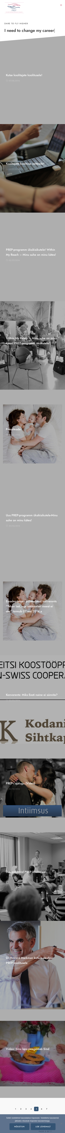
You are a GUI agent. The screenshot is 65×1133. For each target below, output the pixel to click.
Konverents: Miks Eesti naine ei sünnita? (32, 695)
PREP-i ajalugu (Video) (20, 783)
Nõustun (19, 1126)
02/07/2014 (13, 260)
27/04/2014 (13, 617)
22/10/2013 (13, 789)
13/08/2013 (13, 1054)
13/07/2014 (12, 169)
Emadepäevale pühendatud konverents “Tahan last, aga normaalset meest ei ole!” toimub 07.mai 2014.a (31, 606)
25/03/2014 (13, 700)
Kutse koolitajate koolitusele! (24, 75)
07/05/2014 (13, 434)
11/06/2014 (12, 348)
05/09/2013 (13, 968)
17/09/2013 (12, 877)
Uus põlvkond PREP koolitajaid (26, 872)
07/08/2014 (13, 80)
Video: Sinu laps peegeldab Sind (27, 1049)
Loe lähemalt (43, 1126)
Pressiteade (13, 429)
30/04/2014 (13, 526)
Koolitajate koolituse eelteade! (25, 164)
